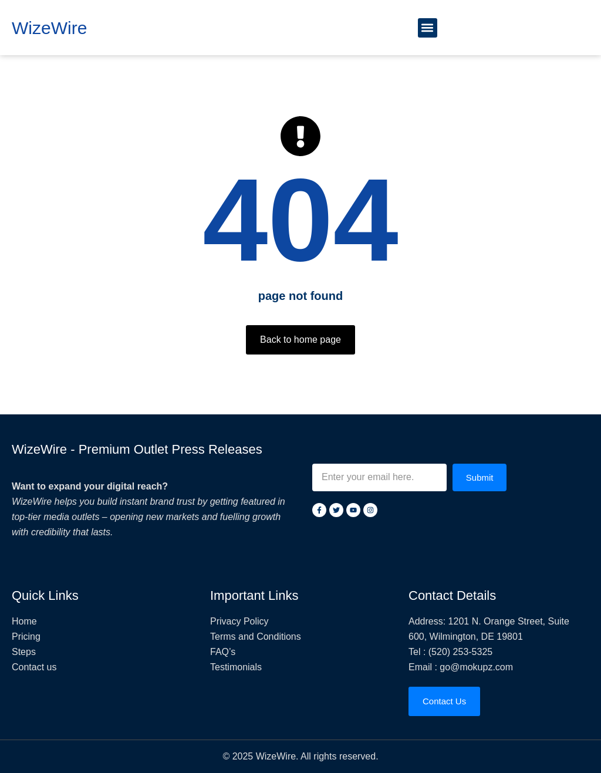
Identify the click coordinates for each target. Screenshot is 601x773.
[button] (427, 28)
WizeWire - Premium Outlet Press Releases (137, 449)
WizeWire (49, 28)
